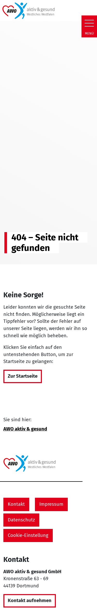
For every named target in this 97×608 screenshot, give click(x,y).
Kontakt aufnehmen (29, 600)
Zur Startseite (23, 376)
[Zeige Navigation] (89, 23)
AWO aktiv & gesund (25, 429)
